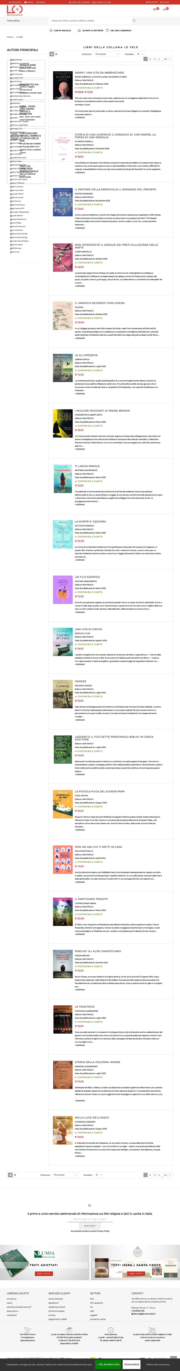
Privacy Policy (103, 1231)
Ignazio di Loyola (17, 168)
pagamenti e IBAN (57, 1319)
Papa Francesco (17, 205)
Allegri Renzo (16, 60)
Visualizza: (129, 54)
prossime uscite (97, 1319)
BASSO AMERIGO (83, 77)
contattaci (12, 1315)
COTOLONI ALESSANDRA (86, 1011)
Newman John (17, 190)
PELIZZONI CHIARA (117, 77)
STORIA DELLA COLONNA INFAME (97, 1062)
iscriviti (90, 1226)
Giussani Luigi (16, 150)
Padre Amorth (16, 197)
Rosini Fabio (15, 223)
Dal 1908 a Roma (27, 1334)
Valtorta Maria (16, 244)
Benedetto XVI (16, 78)
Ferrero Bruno (16, 136)
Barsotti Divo (16, 70)
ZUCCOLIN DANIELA (84, 526)
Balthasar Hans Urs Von (20, 67)
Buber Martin (16, 89)
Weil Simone (15, 248)
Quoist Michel (16, 215)
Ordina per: (87, 54)
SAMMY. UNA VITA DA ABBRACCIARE (99, 72)
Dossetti (14, 118)
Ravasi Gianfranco (18, 219)
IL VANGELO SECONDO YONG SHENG (100, 303)
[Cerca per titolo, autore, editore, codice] (152, 20)
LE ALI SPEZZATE (86, 355)
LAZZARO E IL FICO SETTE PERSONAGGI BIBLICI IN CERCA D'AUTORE (114, 738)
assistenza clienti (56, 1307)
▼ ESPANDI (80, 117)
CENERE (80, 681)
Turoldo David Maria (19, 241)
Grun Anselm (16, 154)
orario (42, 2)
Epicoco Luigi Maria (19, 125)
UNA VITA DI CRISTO (88, 629)
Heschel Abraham (18, 165)
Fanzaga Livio (16, 128)
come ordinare (55, 1299)
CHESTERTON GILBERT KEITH (88, 415)
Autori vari (15, 252)
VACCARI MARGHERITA (86, 581)
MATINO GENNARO (84, 194)
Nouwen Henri (16, 194)
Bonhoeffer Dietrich (19, 85)
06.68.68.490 (138, 1311)
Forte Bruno (15, 139)
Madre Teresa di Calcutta (21, 172)
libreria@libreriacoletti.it (144, 1314)
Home (10, 37)
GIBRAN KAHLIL (82, 359)
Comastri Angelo (17, 107)
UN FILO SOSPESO (87, 577)
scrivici (30, 2)
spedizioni (53, 1303)
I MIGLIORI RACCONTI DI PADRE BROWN (102, 410)
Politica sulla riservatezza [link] (158, 1364)
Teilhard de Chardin (19, 234)
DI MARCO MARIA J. (84, 141)
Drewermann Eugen (19, 121)
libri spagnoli (96, 1303)
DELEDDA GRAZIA (83, 686)
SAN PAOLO (87, 80)
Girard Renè (15, 147)
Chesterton (15, 103)
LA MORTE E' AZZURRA (90, 521)
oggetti (93, 1315)
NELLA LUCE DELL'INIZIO (92, 1117)
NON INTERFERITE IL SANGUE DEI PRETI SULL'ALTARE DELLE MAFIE (116, 246)
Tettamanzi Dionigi (18, 237)
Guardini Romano (18, 157)
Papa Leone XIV (17, 208)
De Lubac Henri (17, 110)
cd (91, 1307)
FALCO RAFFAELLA (84, 851)
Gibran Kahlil (16, 143)
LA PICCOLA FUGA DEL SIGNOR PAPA (100, 791)
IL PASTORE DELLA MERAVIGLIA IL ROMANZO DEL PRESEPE (115, 189)
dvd (92, 1311)
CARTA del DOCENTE (79, 2)
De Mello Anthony (18, 114)
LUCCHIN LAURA (100, 77)
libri (92, 1299)
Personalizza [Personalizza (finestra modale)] (131, 1364)
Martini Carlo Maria (18, 179)
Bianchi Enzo (16, 81)
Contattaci (16, 2)
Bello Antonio (16, 74)
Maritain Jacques (17, 176)
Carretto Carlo (16, 99)
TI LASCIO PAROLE (87, 466)
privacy (52, 1315)
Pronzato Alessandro (19, 212)
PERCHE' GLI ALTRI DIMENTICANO (98, 951)
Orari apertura (111, 1334)
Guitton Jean (16, 161)
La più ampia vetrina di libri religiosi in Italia (152, 1334)
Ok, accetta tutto (107, 1364)
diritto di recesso (56, 1311)
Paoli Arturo (15, 201)
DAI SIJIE (79, 307)
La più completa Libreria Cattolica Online (69, 1334)
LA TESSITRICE (85, 1006)
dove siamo (12, 1311)
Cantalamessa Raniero (20, 96)
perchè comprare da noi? (19, 1307)
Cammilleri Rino (17, 92)
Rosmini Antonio (17, 226)
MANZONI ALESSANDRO (86, 1066)
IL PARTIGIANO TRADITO (91, 899)
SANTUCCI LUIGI (82, 633)
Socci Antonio (16, 230)
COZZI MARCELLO (83, 252)
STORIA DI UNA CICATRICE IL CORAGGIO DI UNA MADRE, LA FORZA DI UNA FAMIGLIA (115, 136)
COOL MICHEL (81, 795)
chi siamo (11, 1299)
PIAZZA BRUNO (82, 955)
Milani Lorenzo (16, 186)
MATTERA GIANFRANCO (86, 470)
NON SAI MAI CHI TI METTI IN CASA (98, 847)
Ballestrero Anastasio (19, 63)
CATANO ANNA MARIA (85, 903)
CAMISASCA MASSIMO (85, 1122)
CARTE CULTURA (101, 2)
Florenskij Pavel (17, 132)
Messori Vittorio (17, 183)
